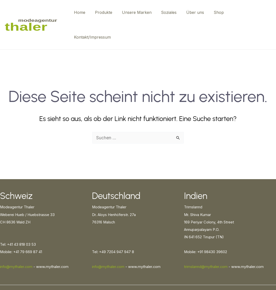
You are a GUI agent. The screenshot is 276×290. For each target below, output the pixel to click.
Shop (217, 12)
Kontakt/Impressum (248, 12)
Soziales (171, 12)
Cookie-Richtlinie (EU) (236, 270)
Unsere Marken (140, 12)
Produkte (108, 12)
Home (86, 12)
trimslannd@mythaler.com (206, 242)
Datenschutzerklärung (199, 270)
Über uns (195, 12)
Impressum (264, 270)
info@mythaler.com (16, 242)
